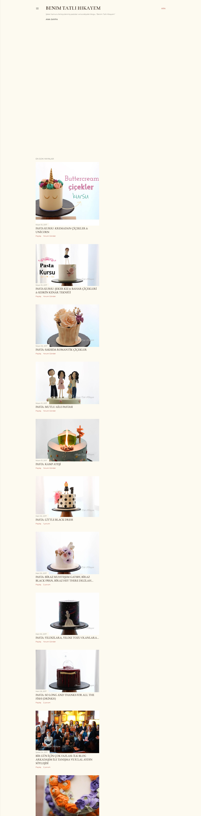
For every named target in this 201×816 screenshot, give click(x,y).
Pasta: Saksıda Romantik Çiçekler (61, 349)
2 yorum (46, 584)
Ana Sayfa (52, 19)
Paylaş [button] (38, 236)
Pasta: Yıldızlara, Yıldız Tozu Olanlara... (67, 637)
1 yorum (46, 524)
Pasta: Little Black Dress (54, 519)
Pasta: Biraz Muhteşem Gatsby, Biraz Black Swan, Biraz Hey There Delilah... (64, 578)
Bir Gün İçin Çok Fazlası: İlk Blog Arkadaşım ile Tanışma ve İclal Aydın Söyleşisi (64, 759)
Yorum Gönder (49, 236)
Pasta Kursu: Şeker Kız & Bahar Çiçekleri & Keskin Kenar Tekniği (66, 290)
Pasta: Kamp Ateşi (48, 464)
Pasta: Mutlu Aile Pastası (54, 407)
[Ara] (163, 8)
